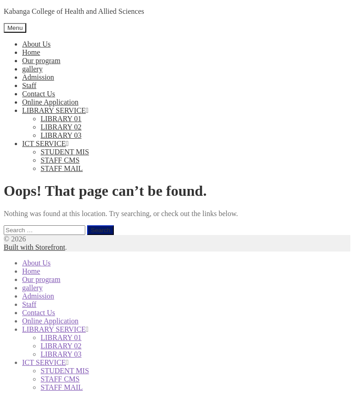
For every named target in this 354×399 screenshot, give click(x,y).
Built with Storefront (34, 247)
